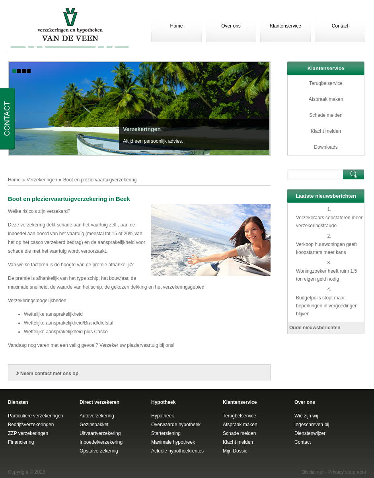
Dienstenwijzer (309, 433)
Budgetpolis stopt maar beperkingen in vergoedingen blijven (327, 306)
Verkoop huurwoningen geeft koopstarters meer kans (326, 248)
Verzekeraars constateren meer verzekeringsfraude (329, 221)
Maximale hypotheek (173, 442)
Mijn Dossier (236, 451)
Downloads (325, 147)
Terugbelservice (326, 83)
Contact (340, 26)
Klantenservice (285, 26)
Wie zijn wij (306, 416)
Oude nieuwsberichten (315, 327)
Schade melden (325, 115)
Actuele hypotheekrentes (177, 451)
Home (176, 26)
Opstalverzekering (99, 451)
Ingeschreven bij (311, 424)
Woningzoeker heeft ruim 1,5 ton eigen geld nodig (326, 275)
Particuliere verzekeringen (35, 416)
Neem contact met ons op (49, 373)
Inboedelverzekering (101, 442)
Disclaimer (313, 472)
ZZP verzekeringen (28, 433)
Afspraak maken (326, 99)
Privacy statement (347, 472)
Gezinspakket (94, 424)
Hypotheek (162, 416)
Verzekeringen (142, 129)
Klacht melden (326, 131)
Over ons (231, 26)
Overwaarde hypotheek (176, 424)
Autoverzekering (97, 416)
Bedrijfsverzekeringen (31, 424)
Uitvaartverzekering (100, 433)
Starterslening (166, 433)
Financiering (21, 442)
